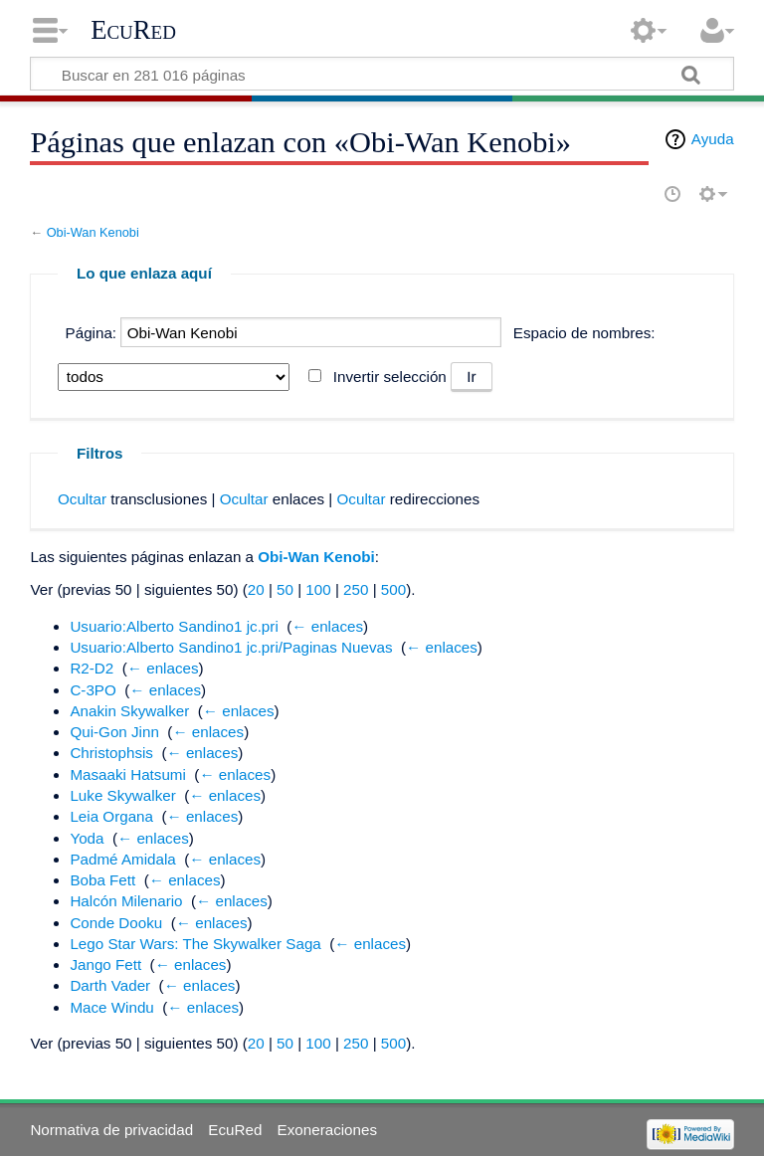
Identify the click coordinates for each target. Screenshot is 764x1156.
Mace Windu (111, 1007)
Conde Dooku (116, 922)
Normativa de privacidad (111, 1129)
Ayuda (712, 138)
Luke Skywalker (122, 795)
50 (285, 589)
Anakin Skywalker (129, 710)
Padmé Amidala (122, 859)
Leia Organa (111, 816)
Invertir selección (390, 376)
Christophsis (111, 752)
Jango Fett (105, 964)
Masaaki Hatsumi (127, 774)
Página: (91, 332)
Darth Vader (110, 985)
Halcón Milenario (126, 900)
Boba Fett (102, 879)
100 (317, 589)
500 (393, 589)
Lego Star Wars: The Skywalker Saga (195, 943)
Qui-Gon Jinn (114, 731)
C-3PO (92, 689)
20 (256, 589)
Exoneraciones (327, 1129)
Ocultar (82, 498)
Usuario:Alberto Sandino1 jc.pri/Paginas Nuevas (231, 647)
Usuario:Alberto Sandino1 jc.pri (174, 626)
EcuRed (133, 30)
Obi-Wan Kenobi (93, 232)
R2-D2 (91, 668)
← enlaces (327, 626)
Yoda (86, 838)
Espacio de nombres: (584, 332)
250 (355, 589)
